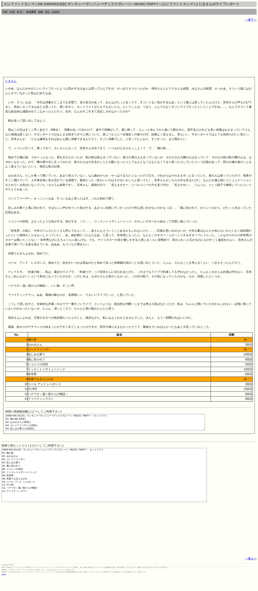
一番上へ (251, 572)
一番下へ (251, 19)
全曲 (40, 11)
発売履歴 (31, 11)
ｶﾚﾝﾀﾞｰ (20, 11)
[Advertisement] (108, 50)
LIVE (12, 11)
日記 (47, 11)
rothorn (3, 588)
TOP (5, 11)
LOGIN (56, 11)
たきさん (11, 81)
